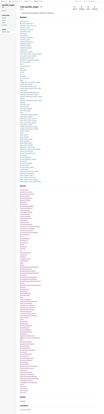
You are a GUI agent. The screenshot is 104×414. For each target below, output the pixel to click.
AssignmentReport (25, 200)
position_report (24, 131)
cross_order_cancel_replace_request (31, 54)
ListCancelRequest (25, 253)
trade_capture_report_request (29, 179)
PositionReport (24, 317)
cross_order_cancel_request (28, 56)
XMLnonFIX (23, 392)
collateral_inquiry (25, 40)
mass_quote (23, 90)
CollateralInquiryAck (26, 212)
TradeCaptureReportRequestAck (29, 378)
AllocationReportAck (26, 198)
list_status (23, 76)
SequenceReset (24, 364)
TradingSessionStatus (26, 380)
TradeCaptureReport (26, 372)
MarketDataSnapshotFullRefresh (29, 273)
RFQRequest (23, 334)
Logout (22, 265)
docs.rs (77, 1)
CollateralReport (25, 214)
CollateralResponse (25, 218)
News (21, 297)
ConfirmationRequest (26, 224)
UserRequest (23, 388)
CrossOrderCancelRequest (27, 228)
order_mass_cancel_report (28, 119)
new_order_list (24, 106)
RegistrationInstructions (27, 336)
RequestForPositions (26, 342)
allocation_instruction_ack (28, 25)
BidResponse (24, 204)
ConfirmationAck (25, 222)
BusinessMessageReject (27, 206)
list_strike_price (25, 78)
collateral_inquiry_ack (26, 42)
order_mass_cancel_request (28, 121)
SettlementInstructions (27, 368)
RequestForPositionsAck (27, 344)
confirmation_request (26, 52)
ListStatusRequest (25, 259)
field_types (23, 70)
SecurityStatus (24, 356)
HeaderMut (23, 247)
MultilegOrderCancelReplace (28, 279)
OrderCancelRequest (26, 303)
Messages (23, 401)
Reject (22, 340)
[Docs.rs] (4, 1)
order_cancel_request (26, 116)
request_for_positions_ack (27, 153)
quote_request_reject (26, 139)
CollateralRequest (25, 216)
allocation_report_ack (26, 29)
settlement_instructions (27, 173)
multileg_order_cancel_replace (29, 94)
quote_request (24, 137)
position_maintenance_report (29, 127)
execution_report (25, 66)
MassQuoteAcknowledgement (28, 277)
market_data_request (26, 84)
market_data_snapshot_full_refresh (30, 88)
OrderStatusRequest (26, 311)
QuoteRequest (24, 324)
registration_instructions (27, 147)
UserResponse (24, 390)
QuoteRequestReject (26, 326)
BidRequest (23, 202)
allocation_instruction (26, 23)
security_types (24, 169)
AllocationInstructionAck (27, 194)
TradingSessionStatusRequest (28, 382)
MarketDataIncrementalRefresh (29, 267)
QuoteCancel (23, 322)
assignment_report (25, 31)
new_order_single (25, 110)
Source (22, 9)
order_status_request (26, 125)
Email (21, 236)
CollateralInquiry (25, 210)
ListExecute (23, 255)
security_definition (25, 157)
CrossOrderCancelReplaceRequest (30, 226)
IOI (21, 251)
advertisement (24, 21)
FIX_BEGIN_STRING (25, 410)
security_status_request (27, 167)
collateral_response (26, 48)
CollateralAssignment (26, 208)
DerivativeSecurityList (26, 230)
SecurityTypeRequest (26, 360)
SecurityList (23, 352)
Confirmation (24, 220)
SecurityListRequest (26, 354)
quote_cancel (24, 135)
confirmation (23, 50)
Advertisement (24, 190)
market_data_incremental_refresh (30, 82)
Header (22, 245)
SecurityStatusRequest (26, 358)
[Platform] (28, 1)
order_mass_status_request (28, 123)
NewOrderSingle (25, 295)
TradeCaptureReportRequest (28, 376)
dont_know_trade (25, 62)
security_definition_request (28, 159)
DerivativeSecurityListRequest (29, 232)
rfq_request (23, 155)
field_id (22, 68)
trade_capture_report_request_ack (30, 181)
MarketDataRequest (26, 269)
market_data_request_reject (28, 86)
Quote (21, 319)
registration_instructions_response (30, 149)
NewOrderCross (24, 289)
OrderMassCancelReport (27, 305)
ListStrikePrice (24, 261)
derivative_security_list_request (29, 60)
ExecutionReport (25, 238)
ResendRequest (24, 346)
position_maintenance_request (29, 129)
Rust (84, 1)
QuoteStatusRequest (26, 332)
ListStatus (23, 257)
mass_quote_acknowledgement (29, 92)
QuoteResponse (24, 328)
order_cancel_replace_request (29, 114)
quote (21, 133)
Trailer (22, 384)
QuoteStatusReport (25, 330)
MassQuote (23, 275)
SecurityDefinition (25, 348)
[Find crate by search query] (97, 1)
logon (21, 80)
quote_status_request (26, 145)
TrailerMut (23, 386)
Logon (21, 263)
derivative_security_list (27, 58)
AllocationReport (25, 196)
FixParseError (24, 240)
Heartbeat (23, 249)
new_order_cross (25, 104)
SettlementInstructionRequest (29, 366)
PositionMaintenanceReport (28, 313)
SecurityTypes (24, 362)
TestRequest (23, 370)
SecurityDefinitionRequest (27, 350)
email (21, 64)
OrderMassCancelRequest (27, 307)
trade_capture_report (26, 175)
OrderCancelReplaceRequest (28, 301)
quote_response (24, 141)
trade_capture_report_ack (28, 177)
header (22, 72)
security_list (23, 161)
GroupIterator (24, 243)
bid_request (23, 33)
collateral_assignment (26, 37)
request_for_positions (26, 151)
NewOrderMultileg (25, 293)
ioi (20, 74)
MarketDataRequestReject (27, 271)
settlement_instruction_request (29, 171)
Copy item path (41, 6)
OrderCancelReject (25, 299)
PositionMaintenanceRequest (28, 315)
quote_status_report (26, 143)
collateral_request (25, 46)
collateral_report (25, 44)
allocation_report (25, 27)
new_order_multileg (26, 108)
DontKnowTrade (24, 234)
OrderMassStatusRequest (27, 309)
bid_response (24, 35)
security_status (24, 165)
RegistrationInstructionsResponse (30, 338)
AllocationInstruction (26, 192)
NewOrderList (24, 291)
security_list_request (26, 163)
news (21, 112)
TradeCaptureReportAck (27, 374)
